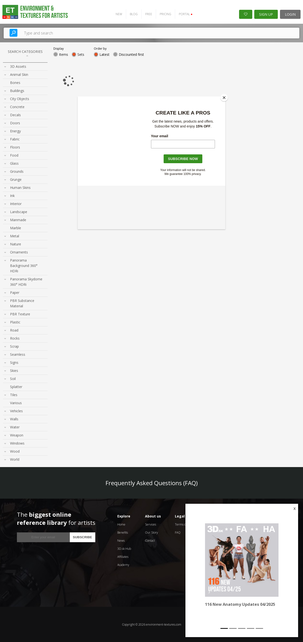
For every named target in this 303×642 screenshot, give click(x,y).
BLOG (134, 14)
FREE (148, 14)
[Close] (224, 97)
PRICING (165, 14)
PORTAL (185, 14)
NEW (119, 14)
